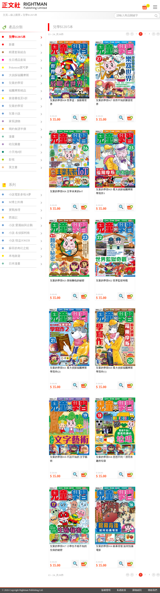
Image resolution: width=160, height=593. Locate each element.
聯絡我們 (152, 590)
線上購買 (15, 14)
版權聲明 (106, 590)
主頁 (5, 14)
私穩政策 (121, 590)
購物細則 (137, 590)
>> (158, 33)
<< (127, 33)
